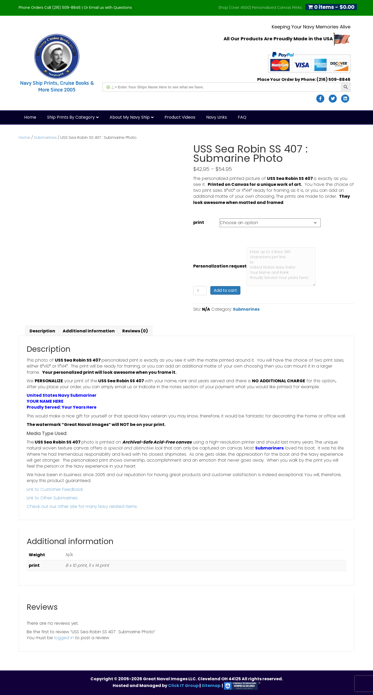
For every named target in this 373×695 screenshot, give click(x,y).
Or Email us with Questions (108, 7)
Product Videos (179, 117)
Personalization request (220, 266)
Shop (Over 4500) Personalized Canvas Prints (260, 7)
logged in (64, 638)
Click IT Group (183, 686)
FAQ (242, 117)
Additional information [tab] (89, 331)
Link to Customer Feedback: (55, 489)
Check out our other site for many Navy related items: (82, 506)
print (198, 222)
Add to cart (225, 290)
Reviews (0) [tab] (135, 331)
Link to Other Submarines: (52, 498)
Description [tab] (42, 331)
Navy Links (216, 117)
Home (30, 117)
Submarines (45, 137)
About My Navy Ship (130, 117)
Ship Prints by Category (71, 117)
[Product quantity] (199, 290)
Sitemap (211, 686)
